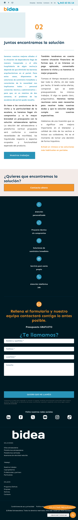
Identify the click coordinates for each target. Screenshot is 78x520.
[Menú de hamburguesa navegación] (72, 9)
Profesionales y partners (12, 472)
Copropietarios (9, 470)
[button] (73, 515)
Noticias (7, 492)
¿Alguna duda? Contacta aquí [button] (59, 515)
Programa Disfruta (10, 487)
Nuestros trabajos (10, 467)
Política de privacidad (10, 403)
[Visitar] (5, 2)
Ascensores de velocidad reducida (16, 455)
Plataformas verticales (12, 453)
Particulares (8, 475)
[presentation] (19, 385)
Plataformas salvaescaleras (13, 450)
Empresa (7, 489)
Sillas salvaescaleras (11, 448)
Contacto (7, 494)
